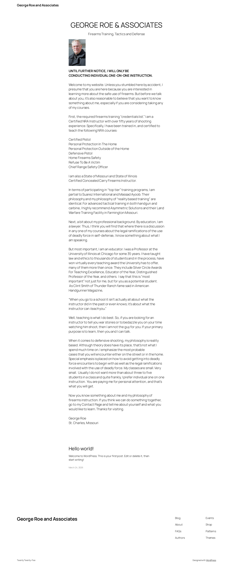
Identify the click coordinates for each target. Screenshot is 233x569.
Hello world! (81, 448)
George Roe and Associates (38, 5)
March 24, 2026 (76, 467)
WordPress (211, 560)
